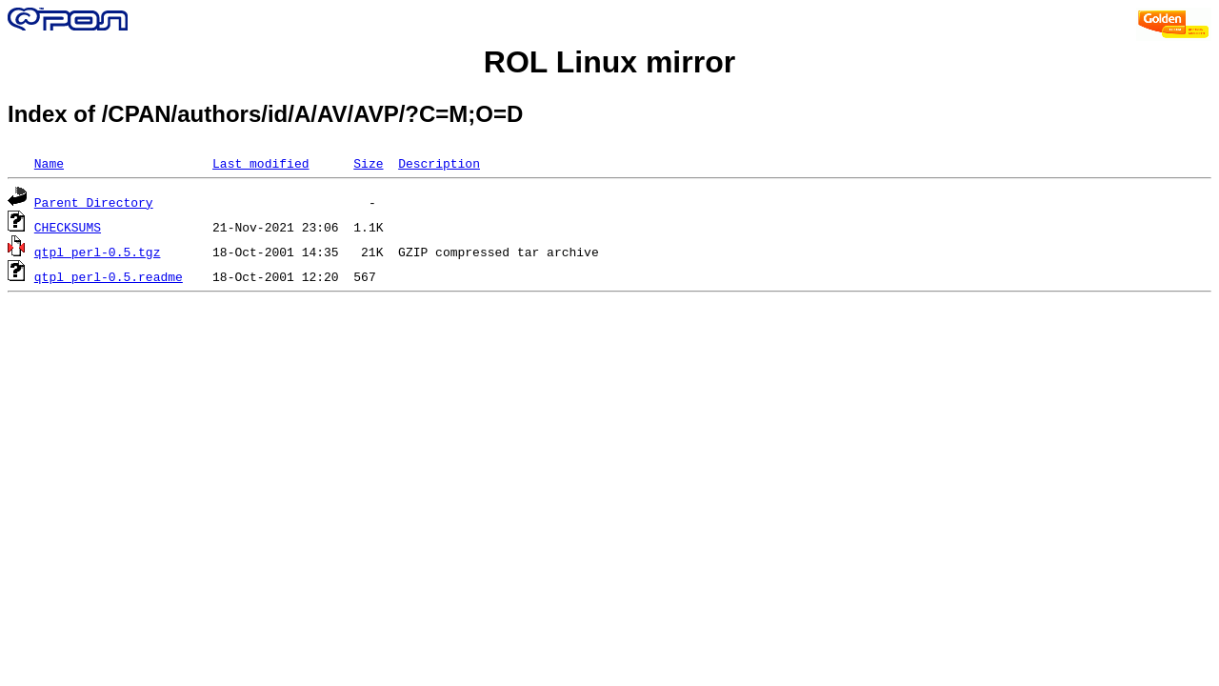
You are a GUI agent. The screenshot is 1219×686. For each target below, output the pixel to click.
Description (439, 163)
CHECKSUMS (67, 226)
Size (368, 163)
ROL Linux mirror (609, 62)
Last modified (260, 163)
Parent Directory (93, 202)
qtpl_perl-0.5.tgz (97, 251)
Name (49, 163)
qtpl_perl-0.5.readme (108, 276)
